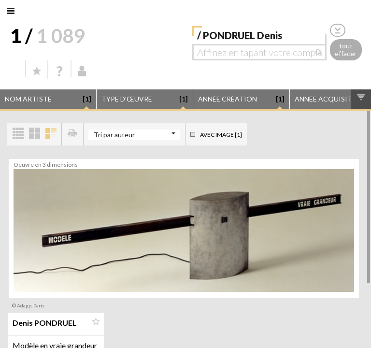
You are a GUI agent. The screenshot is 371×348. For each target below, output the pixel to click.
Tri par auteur (114, 134)
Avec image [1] (221, 134)
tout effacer (346, 50)
